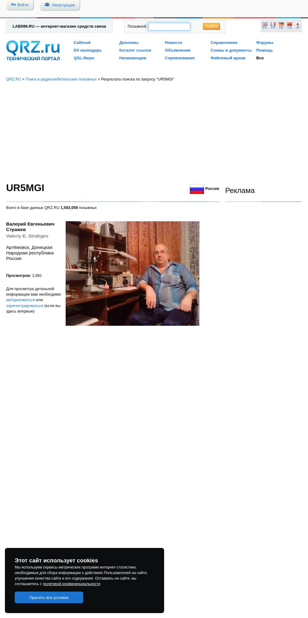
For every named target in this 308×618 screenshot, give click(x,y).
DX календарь (88, 50)
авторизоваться (20, 299)
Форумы (264, 42)
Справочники (223, 42)
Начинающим (132, 58)
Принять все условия (49, 597)
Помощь (264, 50)
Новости (173, 42)
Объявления (178, 50)
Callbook (82, 42)
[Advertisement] (154, 132)
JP (298, 27)
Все (260, 58)
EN (265, 27)
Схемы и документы (231, 50)
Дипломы (129, 42)
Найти (211, 26)
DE (281, 27)
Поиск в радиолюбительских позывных (61, 79)
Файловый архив (227, 58)
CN (289, 27)
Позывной (137, 26)
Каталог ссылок (135, 50)
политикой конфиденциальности (71, 584)
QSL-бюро (84, 58)
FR (273, 27)
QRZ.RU (13, 79)
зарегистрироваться (24, 305)
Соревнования (180, 58)
